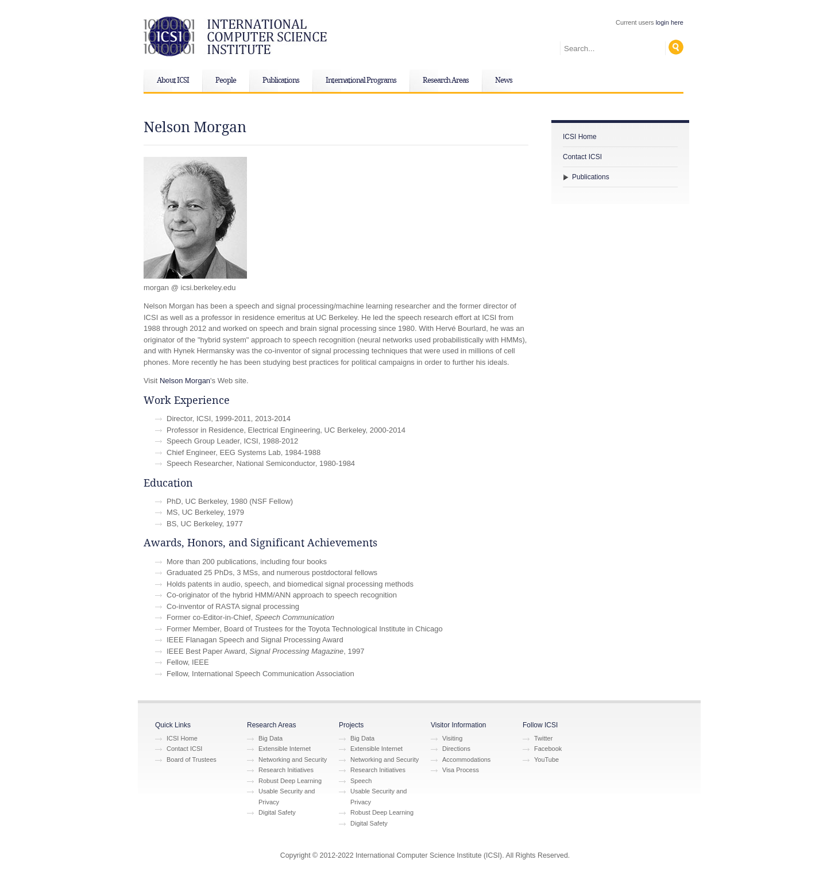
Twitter (543, 738)
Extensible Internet (284, 748)
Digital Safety (277, 812)
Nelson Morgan (185, 380)
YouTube (546, 759)
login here (669, 22)
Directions (456, 748)
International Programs (361, 80)
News (503, 80)
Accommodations (466, 759)
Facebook (548, 748)
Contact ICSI (582, 157)
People (225, 80)
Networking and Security (292, 759)
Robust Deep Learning (290, 780)
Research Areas (446, 80)
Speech (361, 780)
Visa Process (460, 769)
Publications (280, 80)
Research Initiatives (286, 769)
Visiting (452, 738)
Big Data (270, 738)
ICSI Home (580, 137)
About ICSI (173, 80)
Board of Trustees (192, 759)
